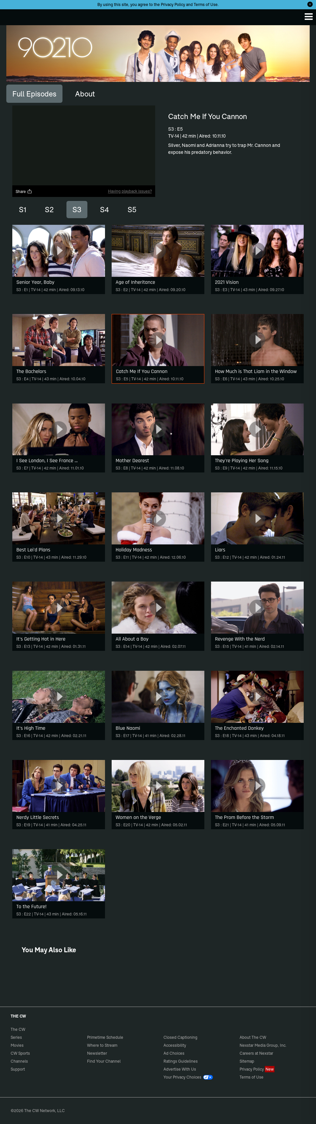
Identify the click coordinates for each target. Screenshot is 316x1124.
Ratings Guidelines (180, 1061)
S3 (76, 209)
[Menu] (309, 17)
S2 (49, 209)
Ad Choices (173, 1053)
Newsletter (97, 1053)
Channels (19, 1061)
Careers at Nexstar (256, 1053)
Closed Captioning (180, 1037)
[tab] (34, 93)
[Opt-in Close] (310, 4)
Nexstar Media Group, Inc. (263, 1045)
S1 (22, 209)
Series (16, 1037)
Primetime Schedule (105, 1037)
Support (18, 1069)
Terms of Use (206, 4)
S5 (132, 209)
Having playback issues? (130, 191)
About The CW (253, 1037)
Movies (17, 1045)
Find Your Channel (104, 1061)
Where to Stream (102, 1045)
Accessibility (174, 1045)
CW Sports (20, 1053)
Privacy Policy (173, 4)
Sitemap (247, 1061)
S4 (104, 209)
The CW (11, 16)
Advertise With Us (179, 1069)
